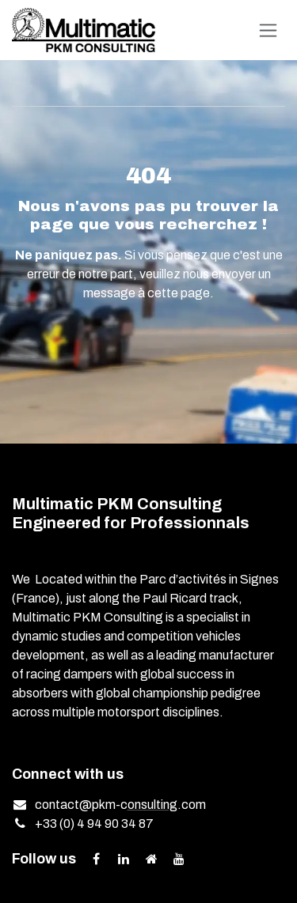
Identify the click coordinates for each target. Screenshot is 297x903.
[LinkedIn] (123, 858)
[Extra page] (151, 858)
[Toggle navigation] (268, 30)
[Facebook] (96, 858)
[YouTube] (179, 858)
